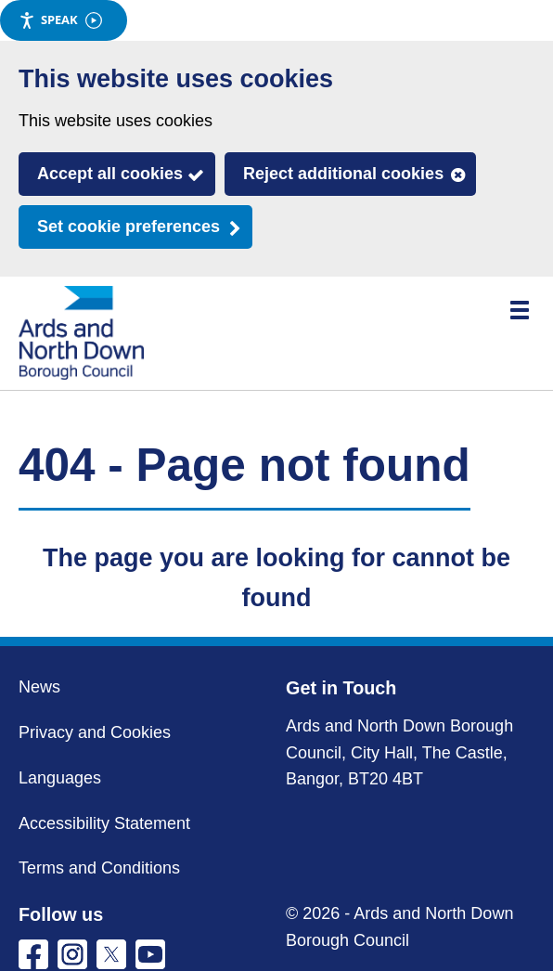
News (39, 687)
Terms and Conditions (99, 868)
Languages (60, 778)
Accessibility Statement (104, 823)
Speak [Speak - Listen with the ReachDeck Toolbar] (60, 20)
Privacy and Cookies (95, 732)
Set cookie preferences (128, 226)
